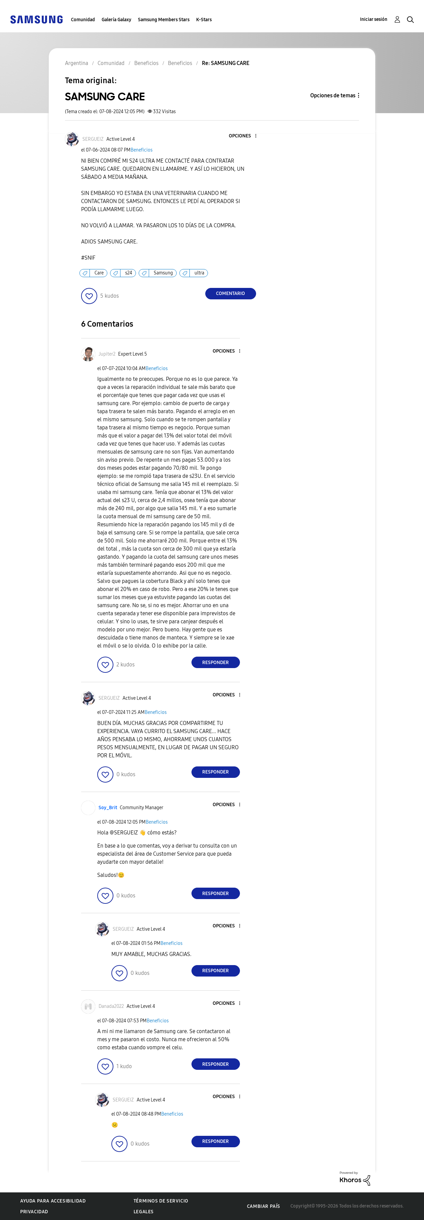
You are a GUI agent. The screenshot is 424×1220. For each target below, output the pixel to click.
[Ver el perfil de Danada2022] (111, 1006)
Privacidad (34, 1212)
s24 (128, 273)
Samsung (163, 273)
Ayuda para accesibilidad (52, 1201)
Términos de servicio (161, 1201)
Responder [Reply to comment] (215, 662)
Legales (144, 1212)
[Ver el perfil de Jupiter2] (107, 354)
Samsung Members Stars (163, 20)
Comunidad (83, 20)
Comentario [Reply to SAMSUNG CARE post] (230, 293)
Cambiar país (263, 1206)
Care (99, 273)
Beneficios (141, 150)
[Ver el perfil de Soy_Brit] (108, 808)
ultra (199, 273)
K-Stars (204, 20)
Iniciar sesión (373, 19)
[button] (244, 136)
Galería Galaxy (116, 20)
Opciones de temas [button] (332, 95)
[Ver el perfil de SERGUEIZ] (93, 139)
